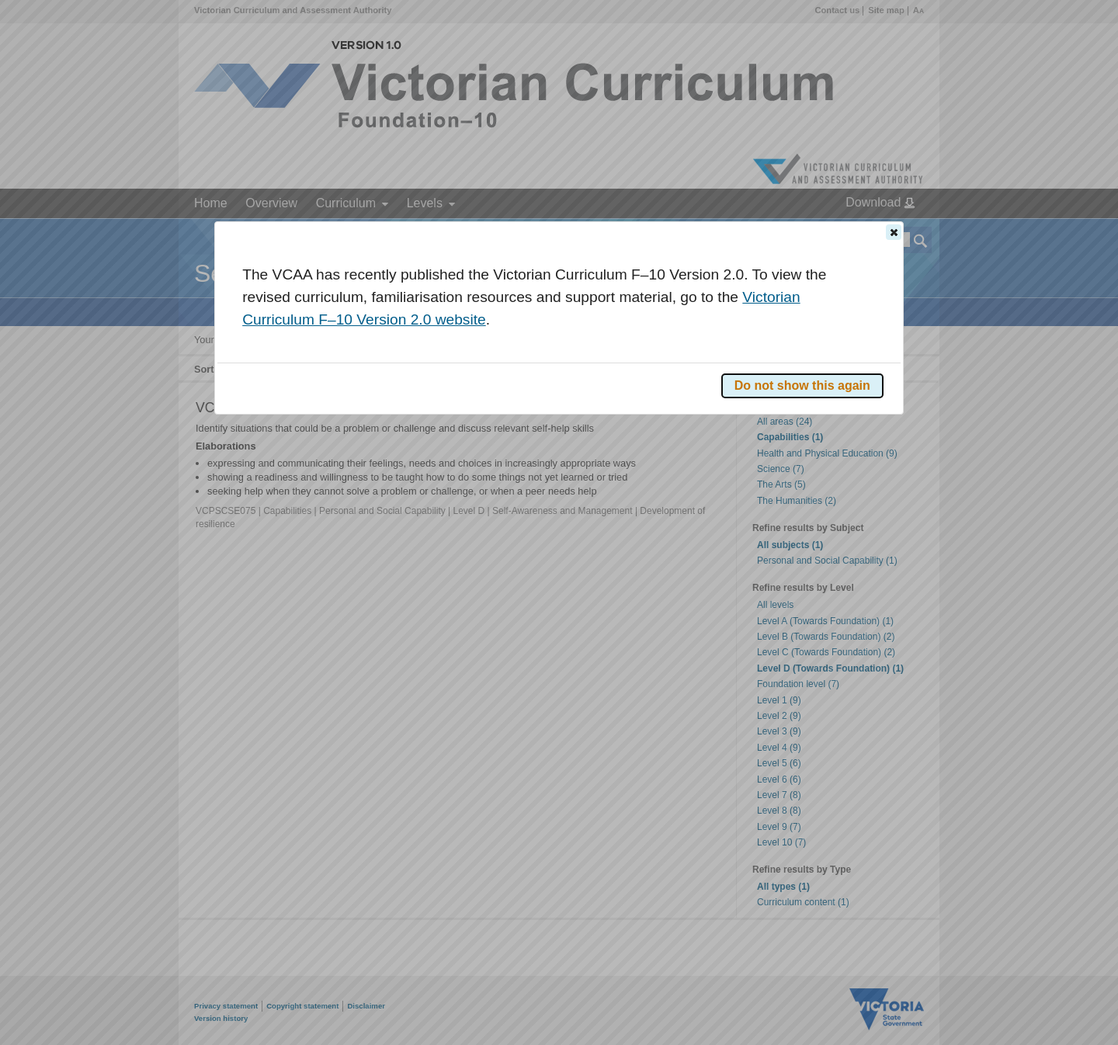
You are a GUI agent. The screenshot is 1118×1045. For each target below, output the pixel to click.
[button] (893, 232)
